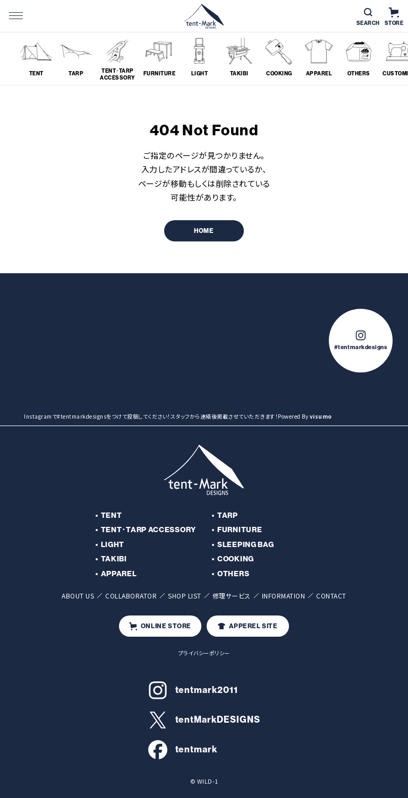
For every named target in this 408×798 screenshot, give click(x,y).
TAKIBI (114, 558)
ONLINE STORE (160, 626)
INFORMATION (283, 596)
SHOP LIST (184, 596)
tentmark (183, 749)
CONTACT (331, 596)
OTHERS (233, 573)
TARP (227, 515)
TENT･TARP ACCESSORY (148, 529)
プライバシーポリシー (204, 653)
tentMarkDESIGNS (204, 720)
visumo (321, 416)
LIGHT (113, 544)
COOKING (235, 558)
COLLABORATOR (131, 596)
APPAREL (119, 573)
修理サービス (231, 596)
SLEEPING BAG (245, 544)
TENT (111, 515)
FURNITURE (239, 529)
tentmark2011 (193, 690)
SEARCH (368, 17)
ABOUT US (78, 596)
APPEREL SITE (247, 626)
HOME (204, 231)
